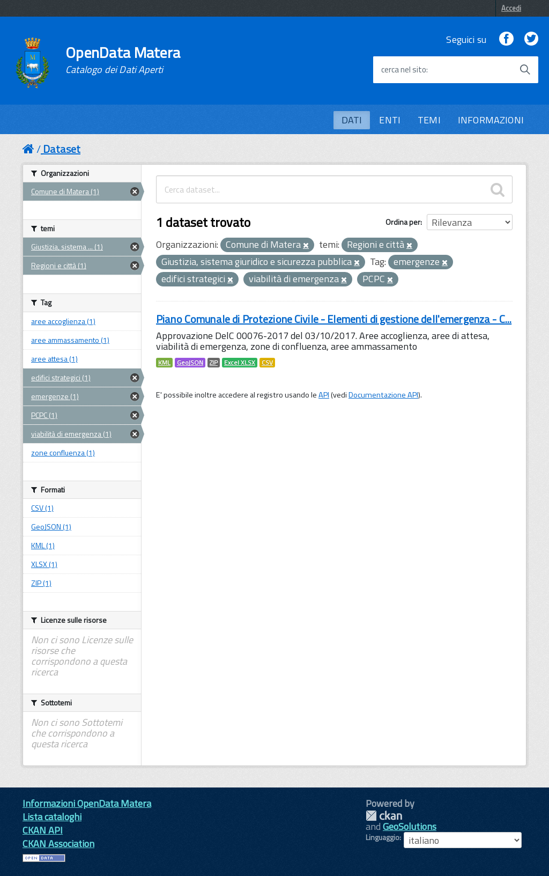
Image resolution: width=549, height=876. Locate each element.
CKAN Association (58, 843)
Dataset (61, 149)
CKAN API (43, 830)
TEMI (429, 120)
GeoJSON (190, 362)
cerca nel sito (403, 69)
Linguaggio (382, 837)
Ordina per (402, 221)
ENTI (389, 120)
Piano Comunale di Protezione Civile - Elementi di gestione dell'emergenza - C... (333, 319)
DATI (352, 120)
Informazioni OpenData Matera (87, 803)
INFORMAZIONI (491, 120)
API (323, 395)
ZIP (214, 362)
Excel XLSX (239, 362)
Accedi (511, 8)
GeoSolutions (409, 826)
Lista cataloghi (52, 816)
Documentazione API (383, 395)
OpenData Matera (122, 60)
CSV (267, 362)
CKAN (384, 815)
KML (164, 362)
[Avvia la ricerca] (524, 69)
